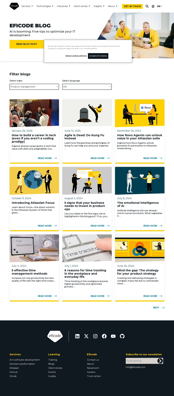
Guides (52, 376)
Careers (91, 372)
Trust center (94, 376)
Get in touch (132, 6)
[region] (88, 51)
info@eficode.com (135, 367)
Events (52, 372)
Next (156, 307)
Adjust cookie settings (85, 387)
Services (25, 6)
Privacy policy (64, 387)
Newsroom (93, 368)
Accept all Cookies (98, 56)
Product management (23, 86)
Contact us (93, 360)
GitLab (13, 376)
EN (158, 6)
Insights (98, 6)
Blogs (51, 364)
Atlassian (14, 368)
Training (52, 360)
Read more (47, 158)
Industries (62, 6)
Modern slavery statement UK (115, 387)
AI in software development (25, 360)
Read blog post (26, 44)
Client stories (81, 6)
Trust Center (140, 387)
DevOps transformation (22, 364)
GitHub (14, 372)
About (111, 6)
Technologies (43, 6)
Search (147, 6)
